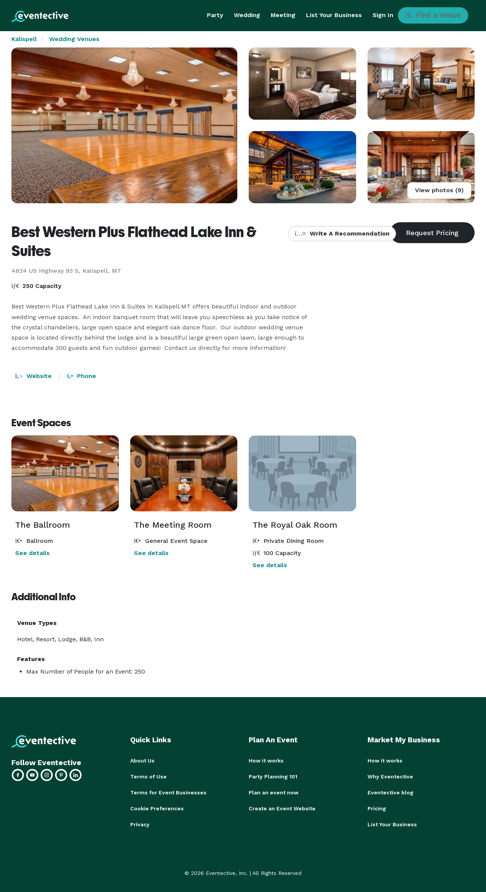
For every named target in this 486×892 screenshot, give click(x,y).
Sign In (382, 15)
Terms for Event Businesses (168, 792)
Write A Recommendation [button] (342, 233)
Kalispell (24, 39)
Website (33, 376)
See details (32, 553)
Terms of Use (148, 776)
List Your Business (334, 15)
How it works (266, 761)
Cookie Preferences (157, 808)
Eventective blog (390, 792)
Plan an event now (273, 792)
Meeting (283, 15)
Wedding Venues (74, 39)
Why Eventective (390, 776)
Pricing (377, 808)
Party (215, 15)
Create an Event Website (282, 808)
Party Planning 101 (273, 776)
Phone (81, 376)
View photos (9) (439, 190)
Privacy (140, 824)
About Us (142, 761)
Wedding (247, 15)
